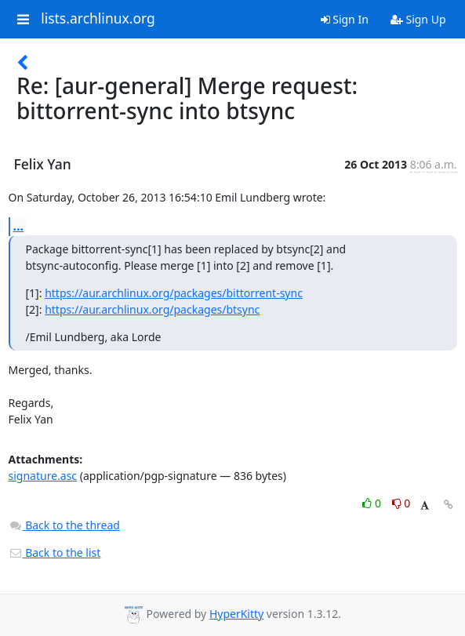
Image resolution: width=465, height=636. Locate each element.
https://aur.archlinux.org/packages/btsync (152, 309)
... (18, 225)
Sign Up (418, 19)
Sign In (345, 19)
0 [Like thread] (372, 503)
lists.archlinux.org (98, 18)
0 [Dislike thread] (401, 503)
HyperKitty (236, 613)
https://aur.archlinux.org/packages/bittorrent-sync (174, 292)
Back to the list (55, 552)
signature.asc (43, 475)
